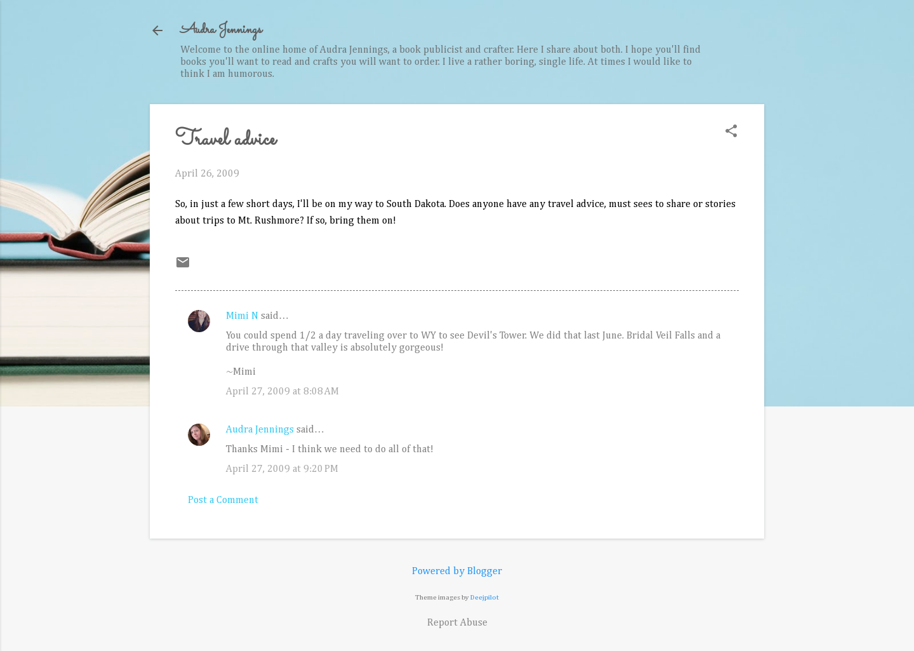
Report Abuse (457, 623)
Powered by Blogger (457, 572)
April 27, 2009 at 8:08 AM (282, 392)
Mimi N (242, 316)
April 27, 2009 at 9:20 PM (282, 469)
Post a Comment (223, 500)
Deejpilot (484, 597)
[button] (731, 132)
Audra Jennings (221, 30)
